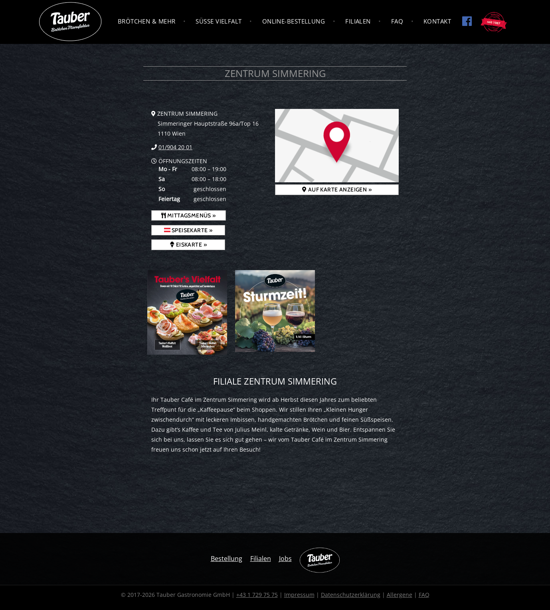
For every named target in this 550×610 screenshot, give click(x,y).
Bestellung (226, 558)
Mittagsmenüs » (188, 215)
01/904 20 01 (175, 147)
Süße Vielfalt (218, 21)
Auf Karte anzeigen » (337, 189)
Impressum (299, 594)
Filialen (358, 21)
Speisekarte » (188, 230)
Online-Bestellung (293, 21)
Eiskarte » (188, 244)
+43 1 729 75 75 (257, 594)
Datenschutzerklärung (350, 594)
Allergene (399, 594)
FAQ (397, 21)
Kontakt (437, 21)
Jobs (285, 558)
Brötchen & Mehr (147, 21)
